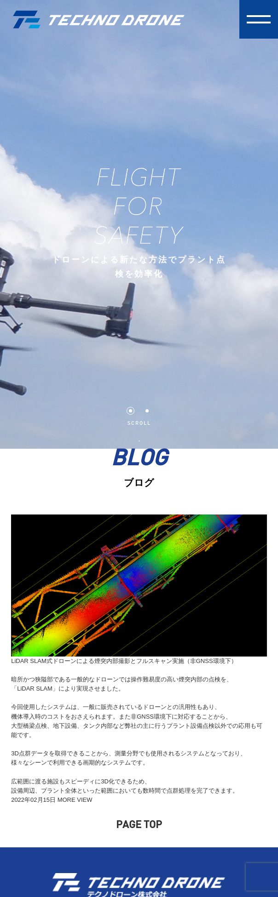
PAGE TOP (139, 825)
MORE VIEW (75, 799)
